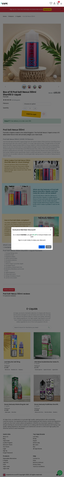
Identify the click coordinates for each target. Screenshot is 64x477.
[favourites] (51, 3)
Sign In (42, 247)
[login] (54, 3)
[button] (61, 4)
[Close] (50, 229)
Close (48, 247)
